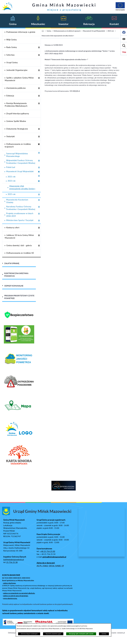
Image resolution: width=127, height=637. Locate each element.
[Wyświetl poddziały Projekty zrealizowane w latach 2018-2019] (39, 214)
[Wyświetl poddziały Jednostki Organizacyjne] (39, 70)
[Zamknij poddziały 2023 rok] (39, 181)
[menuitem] (21, 32)
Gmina (49, 31)
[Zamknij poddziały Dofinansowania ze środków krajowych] (39, 144)
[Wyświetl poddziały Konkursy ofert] (39, 228)
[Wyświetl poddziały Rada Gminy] (39, 47)
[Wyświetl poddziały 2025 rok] (39, 195)
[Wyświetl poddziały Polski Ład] (39, 168)
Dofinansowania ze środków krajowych (67, 31)
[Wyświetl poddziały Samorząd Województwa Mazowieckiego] (39, 153)
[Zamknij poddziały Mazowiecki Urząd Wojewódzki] (39, 172)
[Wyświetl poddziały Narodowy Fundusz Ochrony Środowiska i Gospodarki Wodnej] (39, 207)
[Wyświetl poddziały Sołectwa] (39, 55)
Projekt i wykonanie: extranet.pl (113, 633)
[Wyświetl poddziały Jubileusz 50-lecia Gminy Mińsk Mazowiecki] (39, 235)
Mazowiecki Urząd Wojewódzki (94, 31)
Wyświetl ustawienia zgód (53, 634)
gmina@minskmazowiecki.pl (54, 557)
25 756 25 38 (12, 562)
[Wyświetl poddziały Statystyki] (39, 137)
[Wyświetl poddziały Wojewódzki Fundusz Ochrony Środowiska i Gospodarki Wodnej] (39, 161)
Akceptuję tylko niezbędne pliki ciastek (81, 634)
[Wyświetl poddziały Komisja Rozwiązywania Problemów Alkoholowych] (39, 104)
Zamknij (104, 634)
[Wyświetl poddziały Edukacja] (39, 96)
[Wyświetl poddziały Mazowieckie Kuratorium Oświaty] (39, 200)
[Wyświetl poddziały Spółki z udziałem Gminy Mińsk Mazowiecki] (39, 78)
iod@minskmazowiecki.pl (13, 560)
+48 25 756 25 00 (47, 551)
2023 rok (110, 31)
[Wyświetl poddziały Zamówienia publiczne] (39, 88)
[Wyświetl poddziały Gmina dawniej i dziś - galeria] (39, 246)
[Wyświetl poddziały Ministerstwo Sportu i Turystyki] (39, 221)
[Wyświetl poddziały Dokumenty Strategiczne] (39, 129)
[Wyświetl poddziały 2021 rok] (39, 176)
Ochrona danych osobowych (29, 634)
